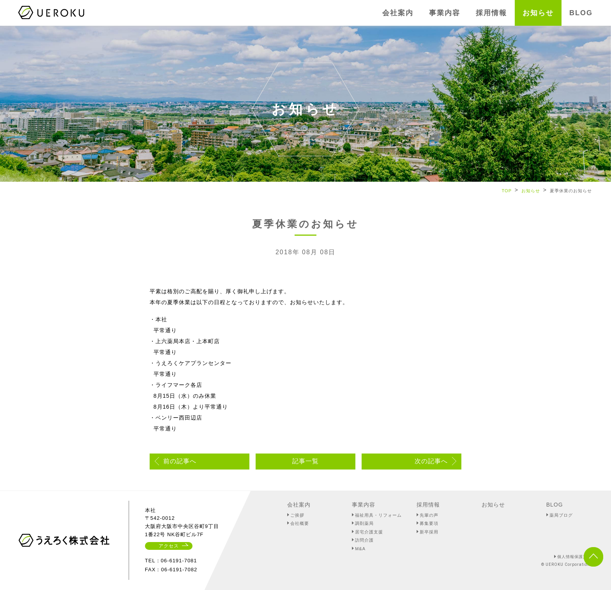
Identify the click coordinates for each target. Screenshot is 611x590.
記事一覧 (305, 461)
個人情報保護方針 (574, 557)
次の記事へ (431, 461)
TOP (507, 190)
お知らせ (530, 190)
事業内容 (363, 504)
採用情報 (428, 504)
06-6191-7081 (179, 560)
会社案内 (299, 504)
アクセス (169, 546)
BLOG (554, 504)
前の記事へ (179, 461)
